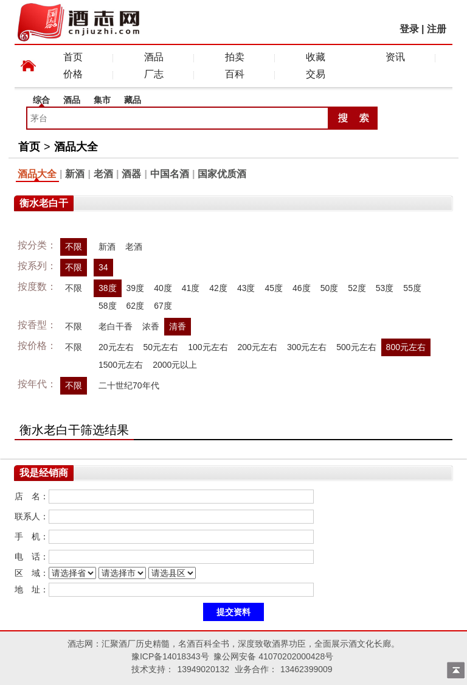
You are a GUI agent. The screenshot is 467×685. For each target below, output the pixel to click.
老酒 (103, 174)
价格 (73, 74)
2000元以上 (175, 365)
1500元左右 (121, 365)
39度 (135, 288)
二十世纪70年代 (129, 385)
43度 (246, 288)
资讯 (395, 57)
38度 (108, 288)
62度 (135, 306)
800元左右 (406, 347)
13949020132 (203, 669)
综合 (41, 100)
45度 (274, 288)
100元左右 (207, 347)
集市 (102, 100)
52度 (357, 288)
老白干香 (116, 326)
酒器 (131, 174)
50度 (329, 288)
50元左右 (161, 347)
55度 (412, 288)
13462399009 (306, 669)
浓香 (150, 326)
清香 (177, 326)
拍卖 (234, 57)
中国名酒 (169, 174)
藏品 (132, 100)
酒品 (154, 57)
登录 (409, 29)
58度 (108, 306)
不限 (73, 246)
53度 (385, 288)
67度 (163, 306)
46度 (301, 288)
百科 (234, 74)
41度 (191, 288)
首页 (73, 57)
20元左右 (116, 347)
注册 (436, 29)
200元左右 (257, 347)
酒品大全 (76, 147)
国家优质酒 (222, 174)
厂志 (154, 74)
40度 (163, 288)
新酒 (75, 174)
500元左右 (356, 347)
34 (103, 267)
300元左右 (307, 347)
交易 (315, 74)
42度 (218, 288)
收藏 (315, 57)
